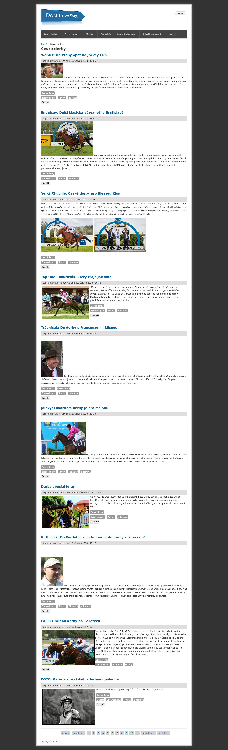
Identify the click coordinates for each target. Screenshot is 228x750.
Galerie (90, 34)
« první (65, 733)
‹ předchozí (78, 733)
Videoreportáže (72, 34)
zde (162, 689)
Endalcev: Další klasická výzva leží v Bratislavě (82, 112)
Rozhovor (117, 664)
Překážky (73, 472)
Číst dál (46, 102)
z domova (73, 178)
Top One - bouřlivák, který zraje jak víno (76, 277)
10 (132, 733)
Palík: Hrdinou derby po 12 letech (70, 621)
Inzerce (172, 34)
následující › (148, 733)
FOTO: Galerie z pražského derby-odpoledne (80, 679)
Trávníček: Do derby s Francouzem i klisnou (79, 327)
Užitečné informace (126, 34)
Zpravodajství (51, 34)
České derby (48, 93)
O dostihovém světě (153, 34)
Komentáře (106, 34)
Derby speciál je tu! (58, 486)
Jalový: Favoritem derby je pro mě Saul (75, 408)
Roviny (61, 98)
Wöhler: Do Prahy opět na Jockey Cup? (74, 55)
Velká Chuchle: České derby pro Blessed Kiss (80, 193)
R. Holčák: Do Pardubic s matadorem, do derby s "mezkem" (93, 537)
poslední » (163, 733)
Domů (44, 44)
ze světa (73, 98)
